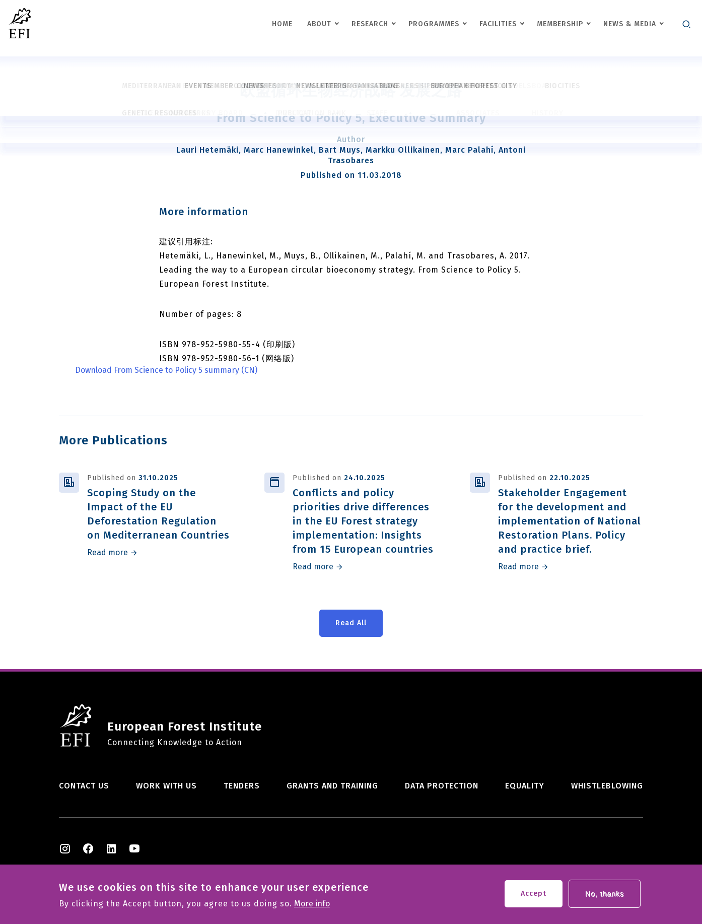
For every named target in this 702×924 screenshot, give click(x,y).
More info (312, 907)
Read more (107, 552)
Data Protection (441, 785)
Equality (524, 785)
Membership (560, 24)
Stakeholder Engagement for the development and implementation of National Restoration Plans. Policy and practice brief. (569, 521)
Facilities (498, 24)
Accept (533, 897)
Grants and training (332, 785)
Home (282, 24)
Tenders (242, 785)
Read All (351, 623)
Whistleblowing (607, 785)
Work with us (166, 785)
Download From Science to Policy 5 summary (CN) (166, 370)
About (319, 24)
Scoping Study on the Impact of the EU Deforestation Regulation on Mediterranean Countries (158, 514)
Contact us (84, 785)
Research (370, 24)
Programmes (433, 24)
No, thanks (604, 897)
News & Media (629, 24)
